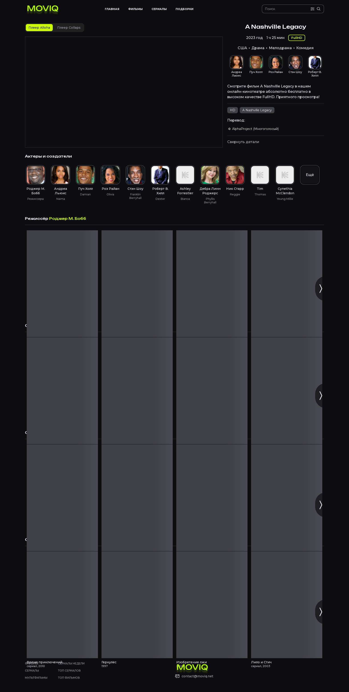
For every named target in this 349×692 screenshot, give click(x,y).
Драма (258, 48)
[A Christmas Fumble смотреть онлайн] (62, 283)
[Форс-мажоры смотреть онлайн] (137, 497)
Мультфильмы (36, 677)
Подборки (184, 9)
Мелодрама (280, 48)
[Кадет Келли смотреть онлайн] (137, 390)
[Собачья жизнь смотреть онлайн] (62, 497)
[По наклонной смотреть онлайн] (212, 497)
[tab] (39, 27)
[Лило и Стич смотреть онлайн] (286, 604)
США (242, 48)
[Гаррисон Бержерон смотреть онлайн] (212, 390)
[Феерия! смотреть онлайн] (286, 390)
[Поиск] (287, 9)
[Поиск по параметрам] (312, 9)
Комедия (305, 48)
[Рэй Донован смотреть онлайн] (286, 497)
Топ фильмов (69, 677)
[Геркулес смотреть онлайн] (137, 604)
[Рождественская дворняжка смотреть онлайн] (212, 283)
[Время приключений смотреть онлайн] (62, 604)
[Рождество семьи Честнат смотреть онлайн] (286, 283)
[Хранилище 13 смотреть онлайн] (62, 390)
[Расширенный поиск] (319, 9)
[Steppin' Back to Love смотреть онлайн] (137, 283)
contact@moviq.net (197, 676)
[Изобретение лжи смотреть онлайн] (212, 604)
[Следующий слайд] (320, 288)
